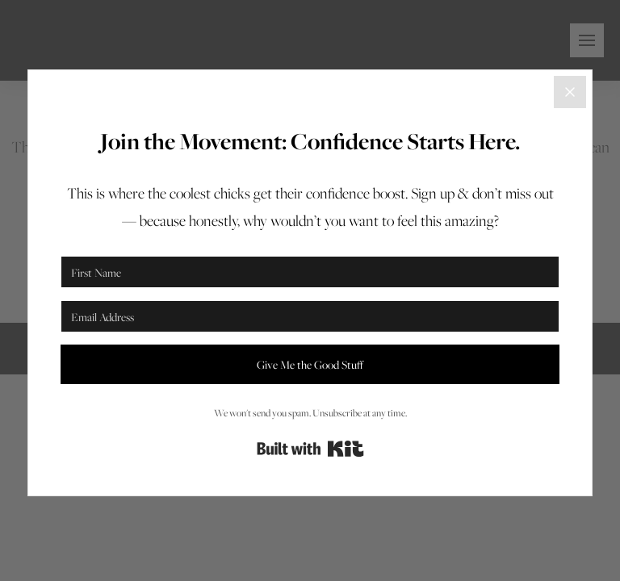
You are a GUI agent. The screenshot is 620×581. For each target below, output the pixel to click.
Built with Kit (310, 448)
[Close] (570, 92)
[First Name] (310, 272)
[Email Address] (310, 316)
